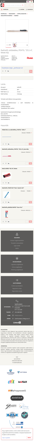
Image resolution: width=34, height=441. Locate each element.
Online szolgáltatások (17, 267)
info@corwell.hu (18, 315)
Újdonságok (30, 9)
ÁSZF (17, 357)
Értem (29, 437)
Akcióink (22, 9)
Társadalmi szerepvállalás (17, 243)
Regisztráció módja (17, 288)
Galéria (17, 248)
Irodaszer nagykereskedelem (17, 240)
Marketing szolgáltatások (17, 270)
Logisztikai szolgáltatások (17, 264)
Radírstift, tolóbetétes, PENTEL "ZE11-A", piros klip (15, 149)
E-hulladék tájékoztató (17, 362)
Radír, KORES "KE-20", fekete (9, 168)
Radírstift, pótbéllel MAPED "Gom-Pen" (12, 207)
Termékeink (5, 9)
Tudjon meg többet (6, 437)
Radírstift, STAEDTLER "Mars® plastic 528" (13, 188)
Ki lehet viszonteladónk (17, 286)
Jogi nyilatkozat (17, 359)
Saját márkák (17, 246)
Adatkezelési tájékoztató (17, 360)
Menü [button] (4, 1)
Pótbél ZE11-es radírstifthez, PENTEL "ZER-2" (14, 130)
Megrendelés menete (17, 291)
